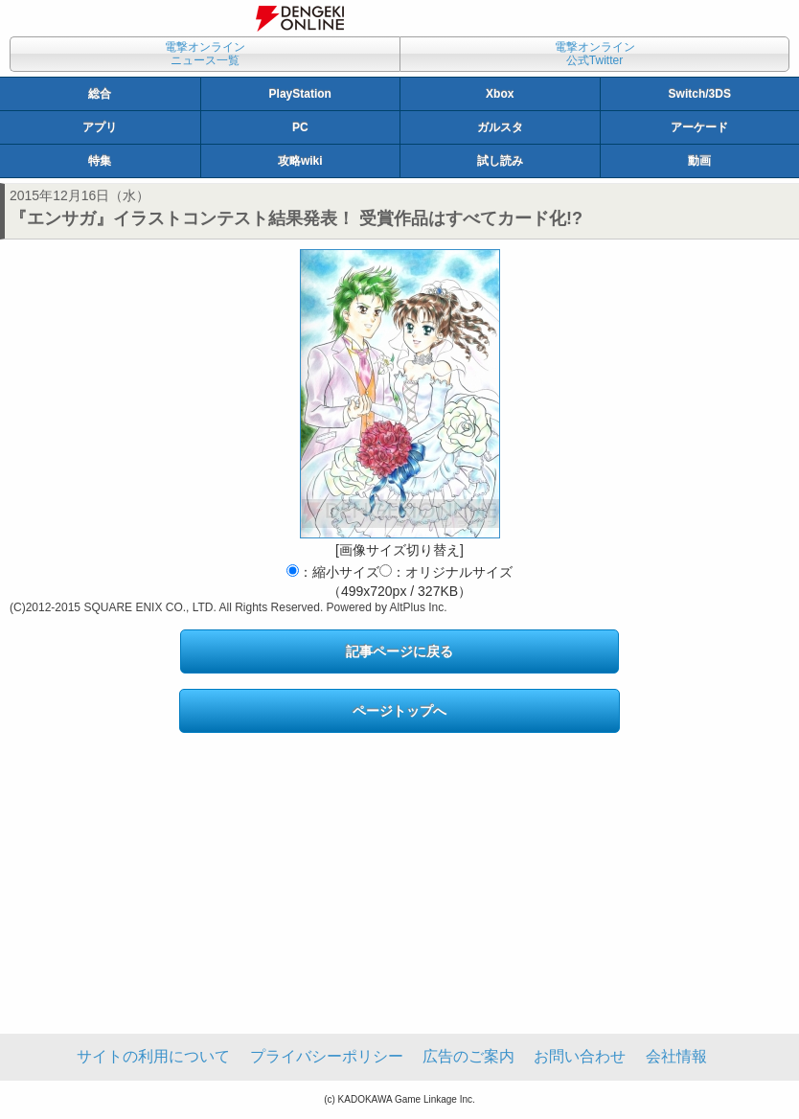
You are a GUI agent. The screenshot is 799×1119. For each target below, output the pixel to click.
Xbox (500, 94)
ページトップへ (399, 711)
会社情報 (676, 1056)
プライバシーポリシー (326, 1056)
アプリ (99, 127)
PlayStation (300, 94)
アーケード (699, 127)
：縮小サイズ (332, 572)
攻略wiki (300, 161)
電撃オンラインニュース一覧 (205, 53)
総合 (99, 94)
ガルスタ (500, 127)
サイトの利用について (153, 1056)
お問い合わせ (580, 1056)
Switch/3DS (700, 94)
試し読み (500, 161)
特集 (99, 161)
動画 (699, 161)
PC (300, 127)
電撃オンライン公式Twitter (595, 53)
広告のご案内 (468, 1056)
